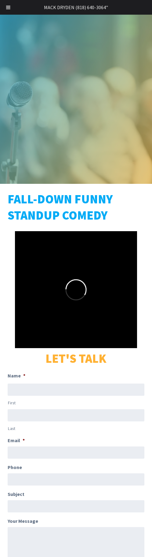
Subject (16, 494)
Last (12, 428)
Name (16, 376)
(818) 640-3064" (91, 7)
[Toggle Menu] (8, 7)
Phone (15, 467)
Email (16, 440)
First (12, 403)
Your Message (23, 521)
